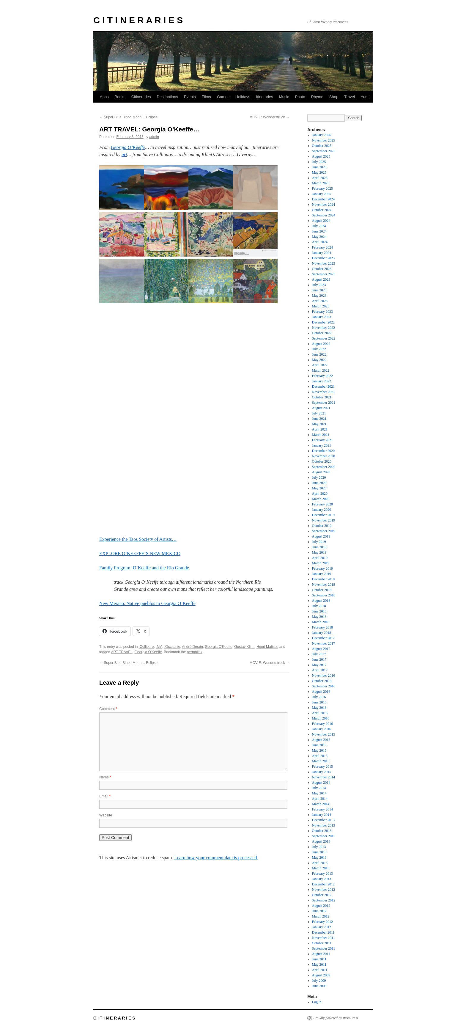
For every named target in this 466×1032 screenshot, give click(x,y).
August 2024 (321, 221)
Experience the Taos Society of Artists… (138, 539)
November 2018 (323, 584)
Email (105, 796)
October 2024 (322, 210)
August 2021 (321, 408)
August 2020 (321, 472)
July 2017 (319, 654)
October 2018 (322, 590)
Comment (108, 709)
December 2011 (323, 932)
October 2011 (321, 943)
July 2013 (319, 847)
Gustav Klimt (244, 647)
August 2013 (321, 841)
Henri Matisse (267, 647)
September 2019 (323, 531)
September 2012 (323, 900)
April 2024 (320, 242)
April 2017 (320, 670)
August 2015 (321, 740)
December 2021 (323, 386)
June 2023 (319, 290)
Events (190, 97)
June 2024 (319, 231)
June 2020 (319, 483)
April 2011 (320, 970)
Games (223, 97)
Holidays (242, 97)
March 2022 (320, 370)
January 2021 (321, 445)
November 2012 (323, 890)
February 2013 (322, 873)
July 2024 (319, 226)
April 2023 (320, 301)
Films (206, 97)
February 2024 (322, 247)
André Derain (192, 647)
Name (105, 777)
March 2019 (320, 563)
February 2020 (322, 504)
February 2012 (322, 922)
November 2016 (323, 675)
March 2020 (320, 499)
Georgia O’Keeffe (128, 147)
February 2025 (322, 188)
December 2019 (323, 515)
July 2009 (319, 980)
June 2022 (319, 354)
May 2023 (319, 295)
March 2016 (320, 718)
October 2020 (322, 461)
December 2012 (323, 884)
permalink (194, 652)
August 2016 (321, 691)
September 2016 (323, 686)
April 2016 (320, 713)
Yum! (365, 97)
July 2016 (319, 697)
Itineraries (264, 97)
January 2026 (321, 135)
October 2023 (322, 269)
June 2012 (319, 911)
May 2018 (319, 617)
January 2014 (321, 815)
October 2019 (322, 526)
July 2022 (319, 349)
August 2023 (321, 279)
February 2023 (322, 312)
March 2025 (320, 183)
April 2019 (320, 558)
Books (120, 97)
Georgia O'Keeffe (218, 647)
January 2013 (321, 879)
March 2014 (320, 804)
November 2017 (323, 643)
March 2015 (320, 761)
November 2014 (323, 777)
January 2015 (321, 772)
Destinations (167, 97)
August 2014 (321, 782)
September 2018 (323, 595)
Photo (300, 97)
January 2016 (321, 729)
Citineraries (141, 97)
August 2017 (321, 649)
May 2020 (319, 488)
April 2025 (320, 178)
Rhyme (317, 97)
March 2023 (320, 306)
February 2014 (322, 809)
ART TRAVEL (121, 652)
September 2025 (323, 151)
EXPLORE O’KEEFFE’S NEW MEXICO (139, 553)
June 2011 (319, 959)
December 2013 (323, 820)
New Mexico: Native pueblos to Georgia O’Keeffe (147, 603)
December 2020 (323, 451)
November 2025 (323, 140)
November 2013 (323, 825)
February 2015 (322, 766)
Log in (317, 1002)
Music (284, 97)
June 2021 (319, 419)
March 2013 (320, 868)
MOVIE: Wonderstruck (269, 117)
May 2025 (319, 172)
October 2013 (322, 831)
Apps (104, 97)
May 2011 (319, 964)
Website (105, 815)
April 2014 (320, 799)
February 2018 (322, 627)
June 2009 (319, 986)
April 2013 (320, 863)
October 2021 (322, 397)
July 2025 (319, 162)
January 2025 (321, 194)
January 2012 (321, 927)
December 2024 (323, 199)
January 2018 (321, 633)
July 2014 (319, 788)
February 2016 (322, 724)
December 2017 (323, 638)
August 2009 (321, 975)
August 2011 (321, 954)
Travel (349, 97)
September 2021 (323, 402)
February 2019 (322, 568)
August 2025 (321, 156)
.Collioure (146, 647)
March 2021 (320, 435)
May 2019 (319, 552)
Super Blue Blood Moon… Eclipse (128, 117)
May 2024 (319, 237)
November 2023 (323, 263)
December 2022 (323, 322)
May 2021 (319, 424)
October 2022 (322, 333)
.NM (159, 647)
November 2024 (323, 204)
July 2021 (319, 413)
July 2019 (319, 542)
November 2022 (323, 328)
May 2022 (319, 360)
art (124, 154)
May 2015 (319, 750)
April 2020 (320, 493)
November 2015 (323, 734)
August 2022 (321, 344)
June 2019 (319, 547)
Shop (333, 97)
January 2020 (321, 510)
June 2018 (319, 611)
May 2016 (319, 708)
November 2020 (323, 456)
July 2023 (319, 285)
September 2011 (323, 948)
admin (154, 137)
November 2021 (323, 392)
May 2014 (319, 793)
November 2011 (323, 938)
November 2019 (323, 520)
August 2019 (321, 536)
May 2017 (319, 665)
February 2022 (322, 376)
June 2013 (319, 852)
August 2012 (321, 906)
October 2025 (322, 146)
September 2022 (323, 338)
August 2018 (321, 601)
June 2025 (319, 167)
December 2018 (323, 579)
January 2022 (321, 381)
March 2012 (320, 916)
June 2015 (319, 745)
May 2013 (319, 857)
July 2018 (319, 606)
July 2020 (319, 477)
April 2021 (320, 429)
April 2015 (320, 756)
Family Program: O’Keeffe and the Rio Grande (144, 567)
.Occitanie (172, 647)
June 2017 (319, 659)
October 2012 (322, 895)
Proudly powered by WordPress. (336, 1018)
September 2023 (323, 274)
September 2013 (323, 836)
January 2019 (321, 574)
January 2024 (321, 253)
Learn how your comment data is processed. (216, 857)
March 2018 (320, 622)
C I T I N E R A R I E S (138, 20)
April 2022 (320, 365)
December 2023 (323, 258)
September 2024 (323, 215)
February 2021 (322, 440)
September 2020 (323, 467)
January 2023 (321, 317)
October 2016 (322, 681)
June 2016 (319, 702)
